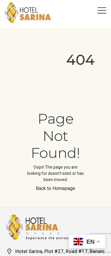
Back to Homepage (55, 188)
